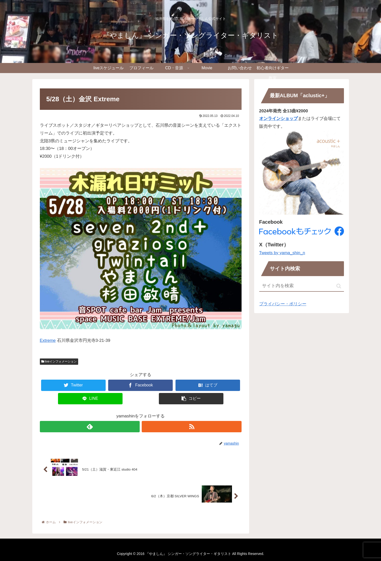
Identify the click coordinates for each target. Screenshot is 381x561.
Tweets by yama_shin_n (282, 252)
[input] (301, 286)
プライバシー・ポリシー (282, 304)
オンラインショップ (278, 118)
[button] (338, 286)
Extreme (48, 340)
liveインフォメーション (59, 361)
